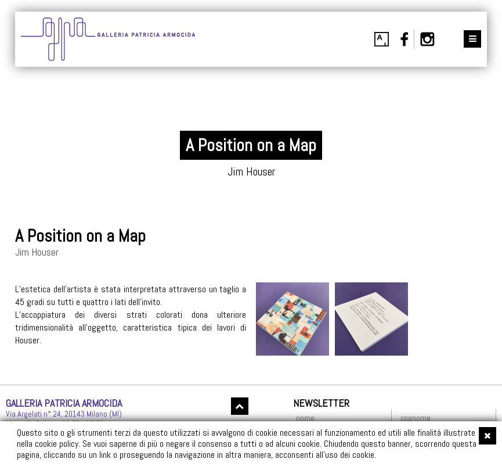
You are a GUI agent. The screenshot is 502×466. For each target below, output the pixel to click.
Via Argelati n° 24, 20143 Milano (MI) (64, 413)
